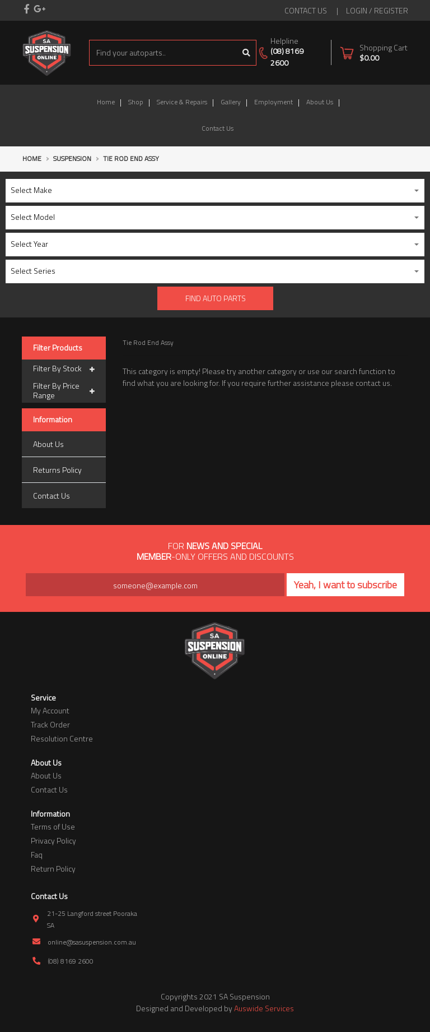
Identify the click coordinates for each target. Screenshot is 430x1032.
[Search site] (246, 53)
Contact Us (217, 128)
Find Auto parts (215, 298)
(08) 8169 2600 (286, 56)
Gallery (231, 101)
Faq (37, 854)
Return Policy (53, 868)
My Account (50, 710)
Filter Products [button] (57, 348)
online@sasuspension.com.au (92, 942)
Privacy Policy (53, 840)
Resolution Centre (62, 738)
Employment (273, 101)
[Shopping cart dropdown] (373, 52)
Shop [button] (135, 101)
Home (106, 101)
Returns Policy (57, 470)
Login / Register (377, 10)
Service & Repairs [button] (182, 101)
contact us (305, 10)
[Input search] (163, 53)
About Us (319, 101)
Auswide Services (264, 1008)
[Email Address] (155, 584)
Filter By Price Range (64, 390)
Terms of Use (53, 826)
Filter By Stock (64, 369)
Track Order (50, 724)
